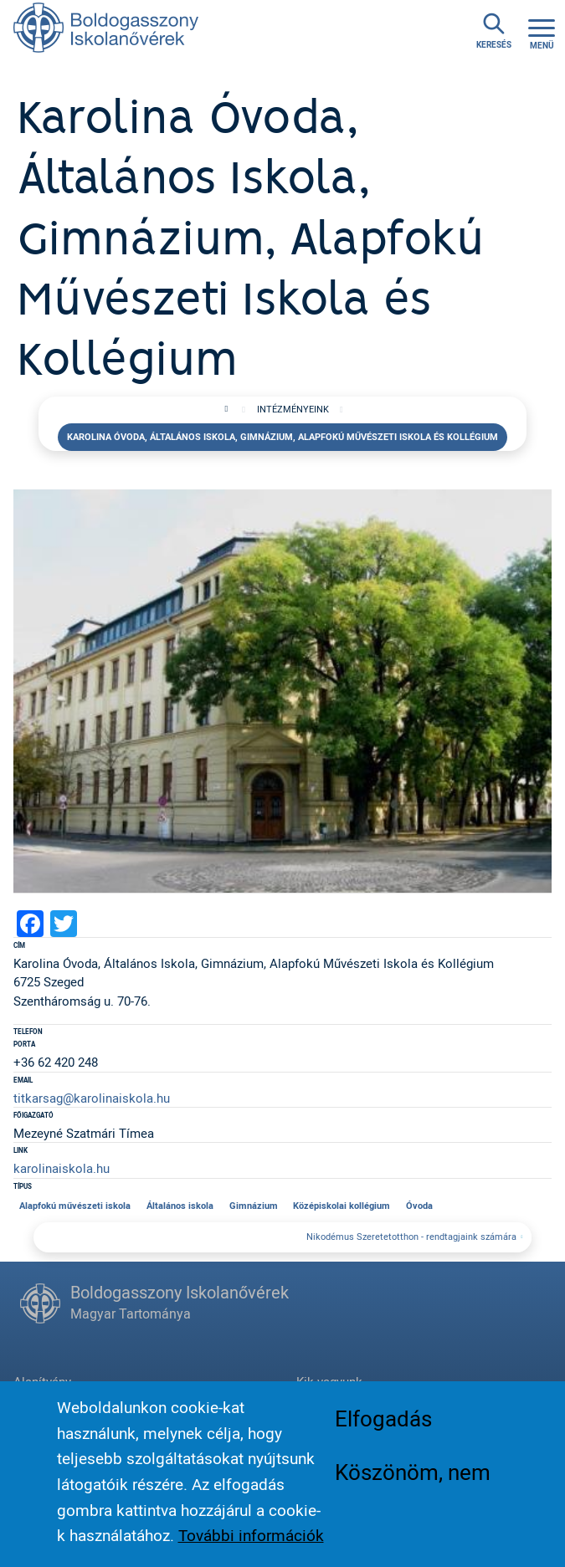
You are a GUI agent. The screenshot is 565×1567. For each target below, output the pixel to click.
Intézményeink (293, 409)
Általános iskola (179, 1205)
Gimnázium (253, 1205)
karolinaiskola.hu (61, 1168)
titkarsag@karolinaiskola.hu (91, 1097)
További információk (251, 1547)
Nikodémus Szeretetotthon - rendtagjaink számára (411, 1236)
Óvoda (419, 1205)
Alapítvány (42, 1381)
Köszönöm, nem (413, 1483)
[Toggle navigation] (541, 31)
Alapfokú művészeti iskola (75, 1205)
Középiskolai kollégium (341, 1205)
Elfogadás (383, 1430)
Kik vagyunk (329, 1381)
